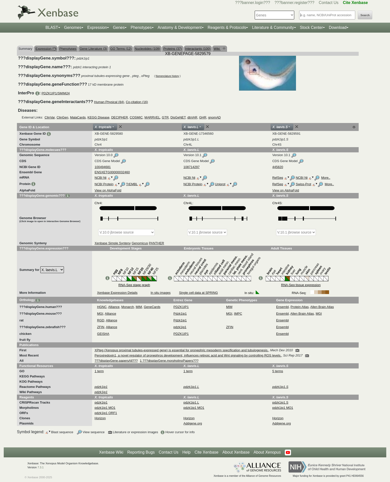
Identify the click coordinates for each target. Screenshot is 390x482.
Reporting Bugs (141, 452)
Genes (119, 27)
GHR (202, 117)
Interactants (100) (197, 49)
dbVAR (192, 117)
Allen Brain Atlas (322, 307)
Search (365, 15)
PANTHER (156, 243)
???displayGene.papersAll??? (116, 360)
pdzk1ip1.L (191, 402)
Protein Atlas (300, 307)
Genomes (72, 27)
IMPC (238, 313)
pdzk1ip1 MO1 (105, 408)
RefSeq (277, 178)
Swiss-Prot (303, 184)
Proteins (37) (172, 49)
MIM (139, 307)
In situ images (160, 293)
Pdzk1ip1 (180, 313)
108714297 (192, 167)
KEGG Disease (98, 117)
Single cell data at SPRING (198, 293)
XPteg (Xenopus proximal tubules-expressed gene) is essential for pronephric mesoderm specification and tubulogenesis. (181, 350)
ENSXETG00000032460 (112, 172)
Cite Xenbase (206, 452)
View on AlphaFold (108, 190)
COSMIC (136, 117)
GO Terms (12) (121, 49)
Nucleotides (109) (147, 49)
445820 (277, 167)
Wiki (217, 49)
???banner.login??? (252, 2)
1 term (99, 371)
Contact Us (329, 2)
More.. (325, 178)
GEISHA (103, 334)
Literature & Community (273, 27)
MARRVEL (152, 117)
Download (337, 27)
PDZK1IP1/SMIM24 (56, 93)
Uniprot (220, 184)
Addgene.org (193, 423)
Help (186, 452)
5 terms (277, 371)
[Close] (120, 127)
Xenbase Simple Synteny (113, 243)
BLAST (52, 27)
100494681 (103, 167)
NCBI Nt (100, 178)
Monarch (127, 307)
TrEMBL (132, 184)
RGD (100, 320)
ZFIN (100, 327)
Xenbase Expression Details (117, 293)
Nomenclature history (167, 76)
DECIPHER (119, 117)
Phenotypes (141, 27)
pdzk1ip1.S (280, 402)
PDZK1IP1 (181, 307)
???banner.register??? (294, 2)
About (267, 452)
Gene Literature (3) (93, 49)
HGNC (101, 307)
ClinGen (62, 117)
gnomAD (214, 117)
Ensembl (282, 307)
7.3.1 (41, 467)
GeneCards (152, 307)
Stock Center (311, 27)
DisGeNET (178, 117)
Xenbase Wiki (111, 452)
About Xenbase (235, 452)
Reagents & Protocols (227, 27)
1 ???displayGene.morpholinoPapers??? (169, 360)
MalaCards (78, 117)
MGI (100, 313)
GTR (165, 117)
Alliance (114, 307)
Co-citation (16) (137, 102)
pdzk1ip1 (179, 327)
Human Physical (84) (109, 102)
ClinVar (50, 117)
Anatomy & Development (180, 27)
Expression (97, 27)
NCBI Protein (104, 184)
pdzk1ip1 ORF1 (106, 413)
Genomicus (140, 243)
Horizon (100, 418)
